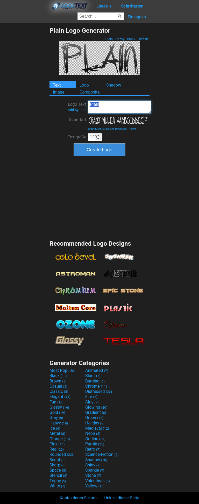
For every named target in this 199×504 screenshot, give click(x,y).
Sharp (57, 465)
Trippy (57, 480)
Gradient (95, 412)
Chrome (96, 386)
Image (59, 92)
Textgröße (77, 136)
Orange (59, 438)
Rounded (61, 454)
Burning (95, 381)
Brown (57, 381)
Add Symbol (77, 110)
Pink (57, 444)
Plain (108, 39)
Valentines (97, 480)
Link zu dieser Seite (121, 497)
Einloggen (137, 17)
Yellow (94, 486)
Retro (92, 449)
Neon (92, 433)
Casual (58, 386)
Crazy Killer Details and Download (107, 128)
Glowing (96, 407)
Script (57, 459)
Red (56, 449)
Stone (93, 475)
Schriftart (77, 119)
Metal (57, 433)
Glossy (59, 407)
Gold (57, 412)
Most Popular (61, 370)
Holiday (94, 423)
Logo (84, 85)
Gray (56, 417)
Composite (90, 92)
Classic (143, 39)
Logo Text (77, 107)
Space (57, 470)
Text (57, 85)
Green (94, 417)
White (57, 486)
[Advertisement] (24, 104)
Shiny (93, 465)
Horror (132, 128)
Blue (93, 375)
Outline (95, 438)
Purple (94, 444)
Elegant (59, 396)
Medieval (97, 428)
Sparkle (94, 470)
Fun (56, 402)
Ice (54, 428)
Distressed (98, 391)
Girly (92, 402)
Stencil (58, 475)
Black (131, 39)
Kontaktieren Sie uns (79, 497)
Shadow (113, 85)
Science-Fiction (102, 454)
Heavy (120, 39)
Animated (96, 370)
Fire (91, 396)
